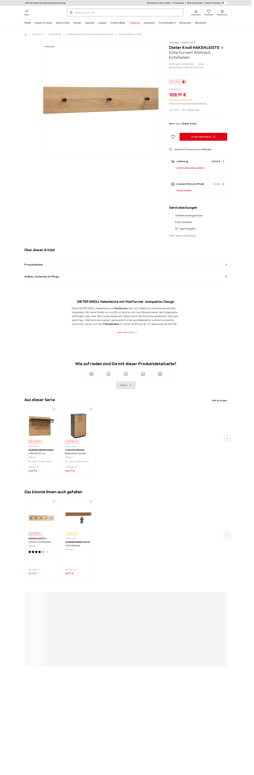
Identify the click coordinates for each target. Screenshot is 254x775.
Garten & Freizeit (43, 22)
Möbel (27, 22)
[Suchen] (71, 12)
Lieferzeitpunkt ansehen (190, 167)
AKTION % (176, 82)
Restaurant (185, 22)
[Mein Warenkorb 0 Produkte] (222, 12)
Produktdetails (33, 264)
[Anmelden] (196, 12)
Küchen (77, 22)
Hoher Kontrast (216, 3)
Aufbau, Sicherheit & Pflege (41, 276)
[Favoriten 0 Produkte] (209, 12)
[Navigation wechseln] (26, 12)
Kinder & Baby (118, 22)
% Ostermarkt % (167, 22)
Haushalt (89, 22)
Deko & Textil (63, 22)
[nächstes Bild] (227, 438)
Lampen (102, 22)
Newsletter (200, 22)
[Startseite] (25, 34)
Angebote (134, 22)
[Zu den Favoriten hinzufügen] (173, 137)
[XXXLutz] (48, 12)
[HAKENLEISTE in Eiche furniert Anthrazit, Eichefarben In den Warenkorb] (203, 137)
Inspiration (149, 22)
